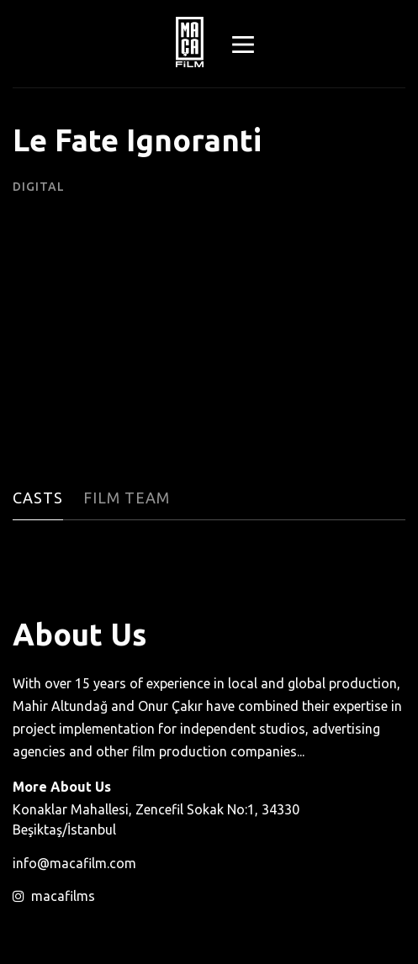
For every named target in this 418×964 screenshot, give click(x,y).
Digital (39, 186)
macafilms (54, 895)
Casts (38, 497)
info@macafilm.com (74, 863)
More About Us (62, 786)
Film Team (126, 497)
